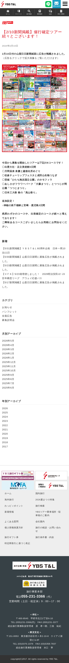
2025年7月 (8, 383)
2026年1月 (8, 357)
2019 (5, 438)
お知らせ (7, 307)
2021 (5, 429)
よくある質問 (12, 521)
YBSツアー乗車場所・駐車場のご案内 (48, 513)
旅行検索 (29, 12)
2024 (5, 416)
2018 (5, 442)
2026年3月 (8, 349)
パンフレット (9, 311)
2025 (5, 412)
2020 (5, 433)
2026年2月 (8, 353)
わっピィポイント (14, 506)
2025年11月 (9, 366)
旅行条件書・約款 (45, 537)
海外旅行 (9, 499)
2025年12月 (9, 362)
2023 (5, 421)
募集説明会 (8, 320)
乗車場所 (40, 12)
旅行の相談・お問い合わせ (48, 529)
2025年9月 (8, 375)
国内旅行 (40, 493)
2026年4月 (8, 345)
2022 (5, 425)
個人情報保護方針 (14, 527)
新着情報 (9, 512)
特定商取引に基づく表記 (17, 543)
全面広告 (7, 316)
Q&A (50, 12)
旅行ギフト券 (12, 537)
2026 (5, 408)
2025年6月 (8, 387)
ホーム (8, 12)
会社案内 (40, 521)
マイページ (18, 12)
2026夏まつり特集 (45, 499)
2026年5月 (8, 340)
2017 (5, 446)
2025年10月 (9, 370)
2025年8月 (8, 379)
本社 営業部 (61, 12)
